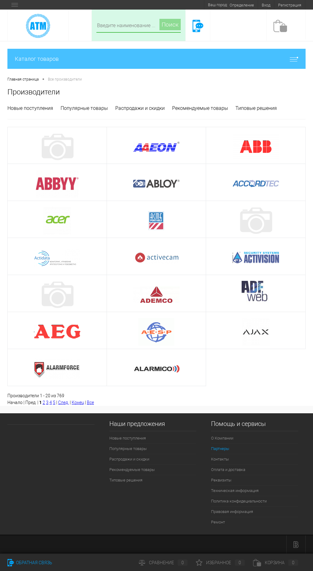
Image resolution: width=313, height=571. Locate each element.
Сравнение (163, 562)
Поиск (170, 24)
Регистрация (289, 5)
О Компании (222, 438)
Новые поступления (30, 108)
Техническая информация (235, 490)
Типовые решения (256, 108)
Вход (266, 5)
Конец (78, 402)
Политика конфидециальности (239, 501)
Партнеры (220, 448)
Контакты (220, 459)
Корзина (275, 562)
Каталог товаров (156, 59)
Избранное (220, 562)
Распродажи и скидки (140, 108)
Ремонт (218, 522)
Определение (242, 5)
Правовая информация (232, 511)
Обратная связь (29, 562)
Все (90, 402)
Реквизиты (221, 480)
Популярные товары (84, 108)
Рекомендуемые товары (200, 108)
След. (63, 402)
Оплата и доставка (228, 469)
